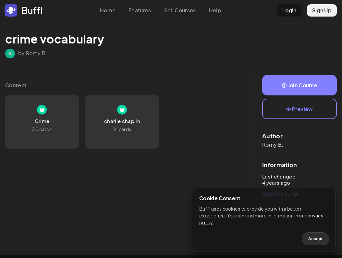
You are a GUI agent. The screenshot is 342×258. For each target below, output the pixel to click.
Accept (315, 238)
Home (108, 10)
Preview (299, 108)
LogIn (289, 10)
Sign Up (322, 10)
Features (139, 10)
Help (215, 10)
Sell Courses (180, 10)
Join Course (299, 85)
